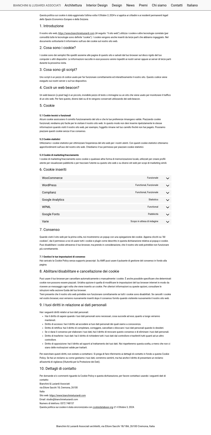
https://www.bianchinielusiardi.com (76, 33)
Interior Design (97, 5)
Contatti (177, 5)
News (130, 5)
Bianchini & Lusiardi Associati (37, 5)
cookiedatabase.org (103, 407)
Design (117, 5)
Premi (143, 5)
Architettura (73, 5)
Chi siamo (159, 5)
